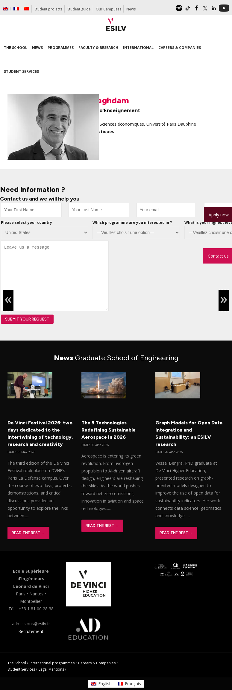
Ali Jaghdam (104, 100)
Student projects (48, 9)
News (131, 9)
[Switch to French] (16, 8)
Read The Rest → (28, 533)
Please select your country (26, 222)
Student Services (21, 669)
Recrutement (30, 631)
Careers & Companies (97, 663)
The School (16, 663)
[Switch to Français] (129, 684)
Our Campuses (108, 9)
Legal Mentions (51, 669)
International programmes (52, 663)
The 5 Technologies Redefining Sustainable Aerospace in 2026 (108, 430)
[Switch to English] (101, 684)
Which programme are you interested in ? (132, 222)
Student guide (79, 9)
